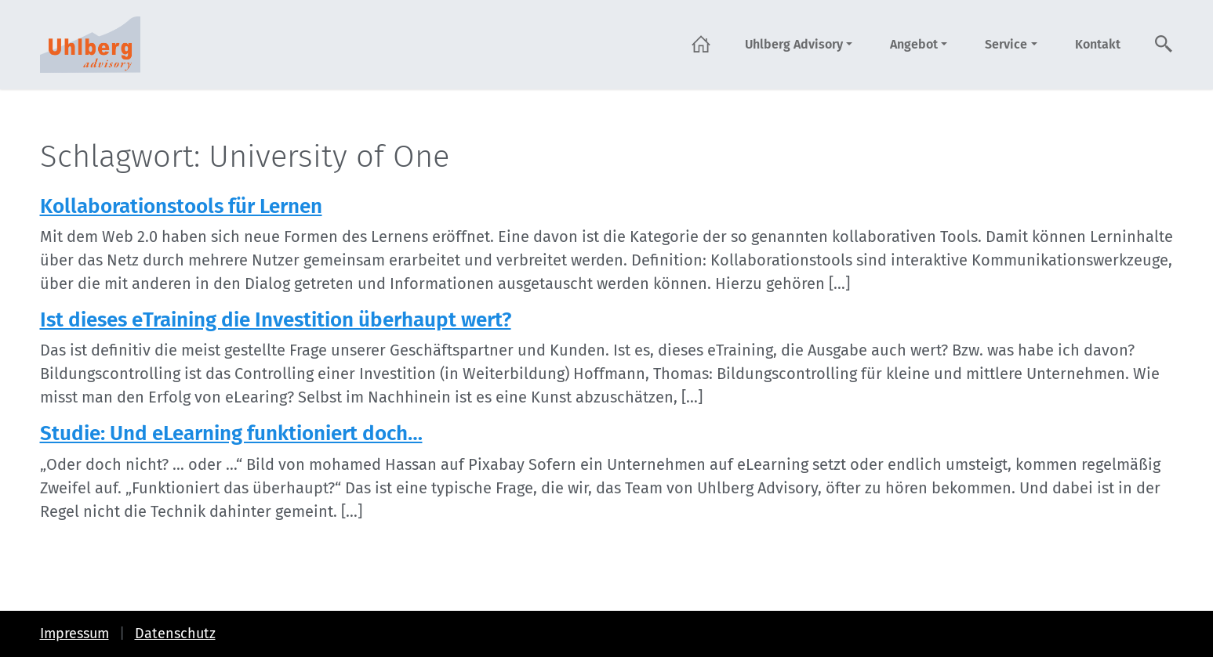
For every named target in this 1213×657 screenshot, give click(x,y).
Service (1006, 44)
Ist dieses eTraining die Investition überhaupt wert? (275, 320)
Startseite (701, 43)
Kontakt (1097, 44)
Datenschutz (175, 633)
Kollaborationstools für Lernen (181, 206)
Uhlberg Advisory (794, 44)
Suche (1164, 43)
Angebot (914, 44)
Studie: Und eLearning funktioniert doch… (231, 433)
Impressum (74, 633)
